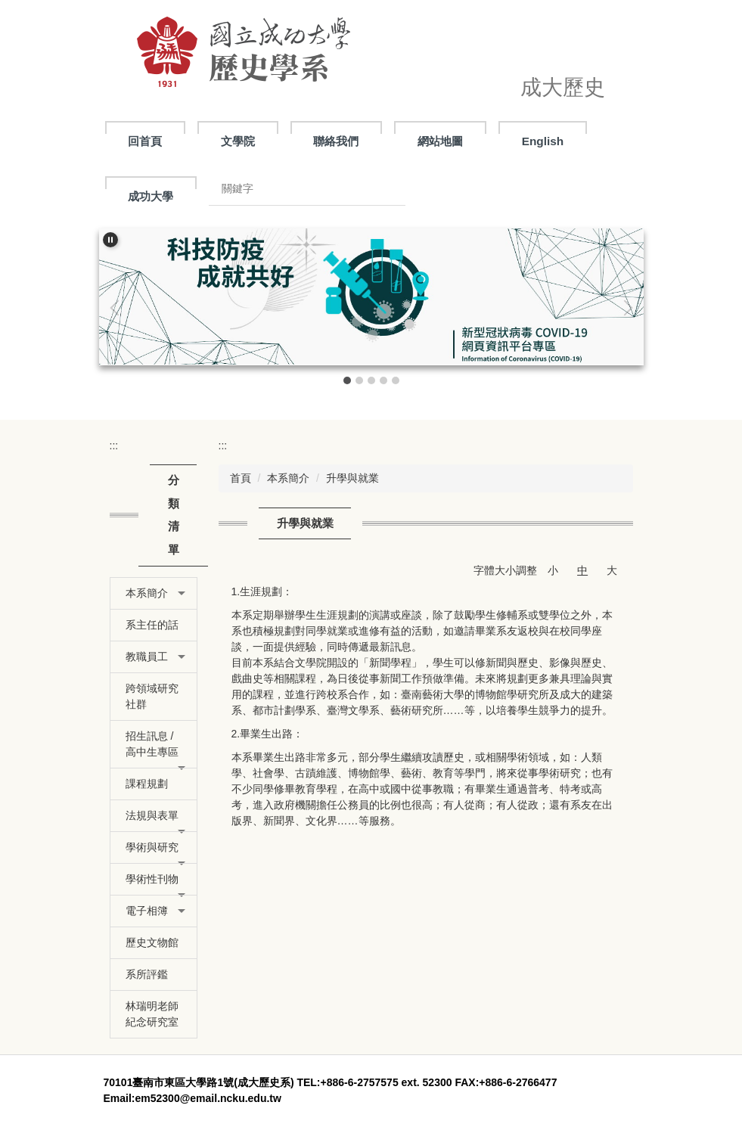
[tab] (347, 380)
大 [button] (612, 570)
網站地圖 (440, 141)
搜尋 (382, 188)
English (543, 141)
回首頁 (145, 141)
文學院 (238, 141)
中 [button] (582, 570)
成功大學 (150, 196)
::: (114, 445)
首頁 (240, 478)
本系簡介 (288, 478)
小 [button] (553, 570)
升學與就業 (352, 478)
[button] (110, 239)
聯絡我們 (336, 141)
